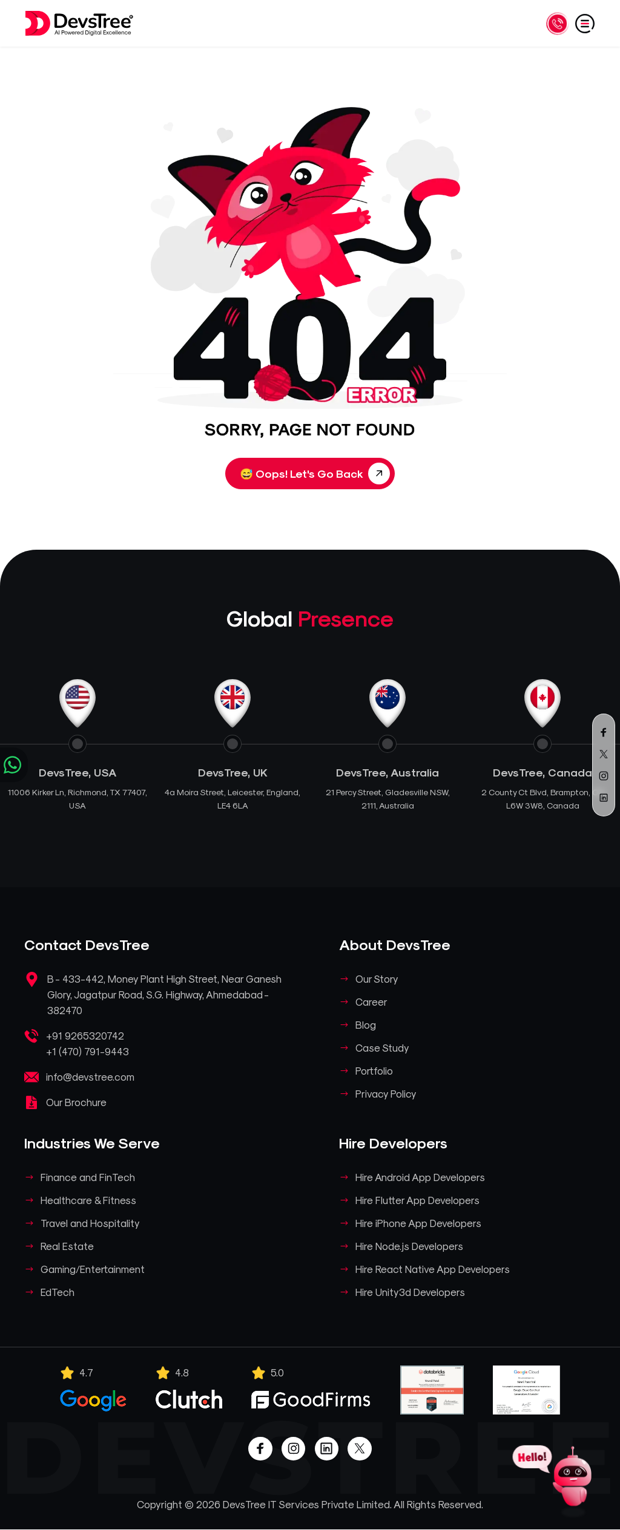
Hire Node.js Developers (410, 1246)
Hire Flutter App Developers (418, 1200)
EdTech (58, 1292)
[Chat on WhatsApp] (14, 765)
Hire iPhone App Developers (419, 1223)
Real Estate (67, 1246)
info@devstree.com (90, 1076)
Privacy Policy (386, 1093)
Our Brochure (76, 1102)
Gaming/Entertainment (93, 1269)
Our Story (377, 978)
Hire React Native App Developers (433, 1269)
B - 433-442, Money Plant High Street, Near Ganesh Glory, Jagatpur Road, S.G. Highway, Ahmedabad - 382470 (165, 994)
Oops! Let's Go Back (315, 473)
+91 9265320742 (85, 1035)
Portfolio (375, 1070)
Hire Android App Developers (421, 1177)
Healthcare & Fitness (89, 1200)
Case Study (383, 1047)
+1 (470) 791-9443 (89, 1051)
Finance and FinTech (88, 1177)
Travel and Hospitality (90, 1223)
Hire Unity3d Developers (411, 1292)
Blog (366, 1024)
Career (372, 1001)
